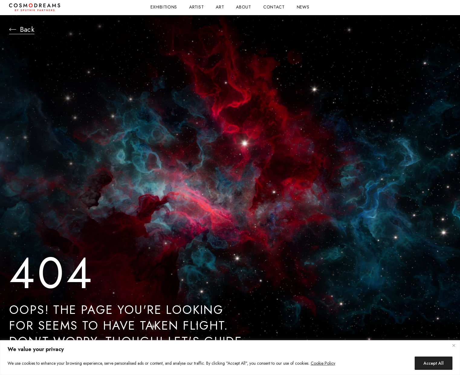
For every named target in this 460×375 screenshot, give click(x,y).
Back (24, 30)
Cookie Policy (323, 363)
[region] (230, 357)
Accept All (433, 363)
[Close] (453, 345)
